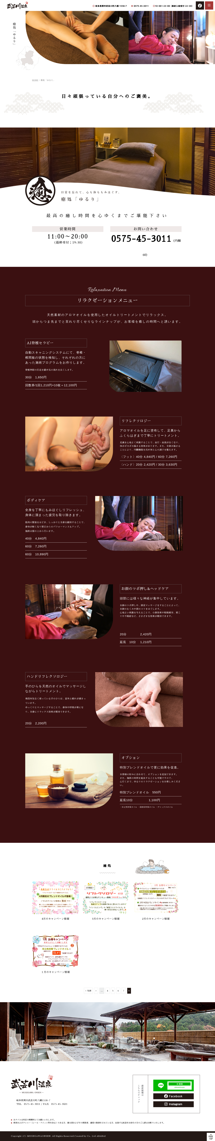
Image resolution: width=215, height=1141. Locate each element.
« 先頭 (88, 991)
